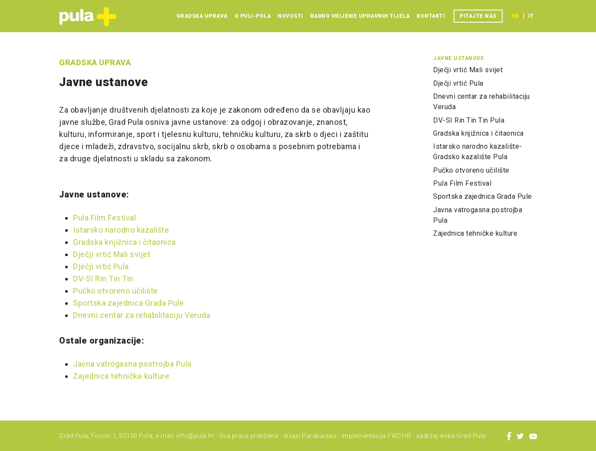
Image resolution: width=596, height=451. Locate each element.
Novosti (290, 16)
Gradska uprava (202, 16)
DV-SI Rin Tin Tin (103, 278)
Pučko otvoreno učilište (115, 290)
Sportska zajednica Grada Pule (128, 302)
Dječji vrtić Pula (101, 266)
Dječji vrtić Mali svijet (111, 254)
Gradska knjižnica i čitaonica (124, 242)
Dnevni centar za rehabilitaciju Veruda (141, 315)
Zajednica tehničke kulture (121, 376)
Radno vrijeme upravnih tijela (360, 16)
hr (515, 16)
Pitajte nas (478, 16)
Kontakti (431, 16)
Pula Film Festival (104, 217)
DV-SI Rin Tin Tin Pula (468, 120)
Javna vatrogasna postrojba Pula (132, 363)
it (530, 16)
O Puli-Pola (253, 16)
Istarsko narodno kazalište (121, 229)
